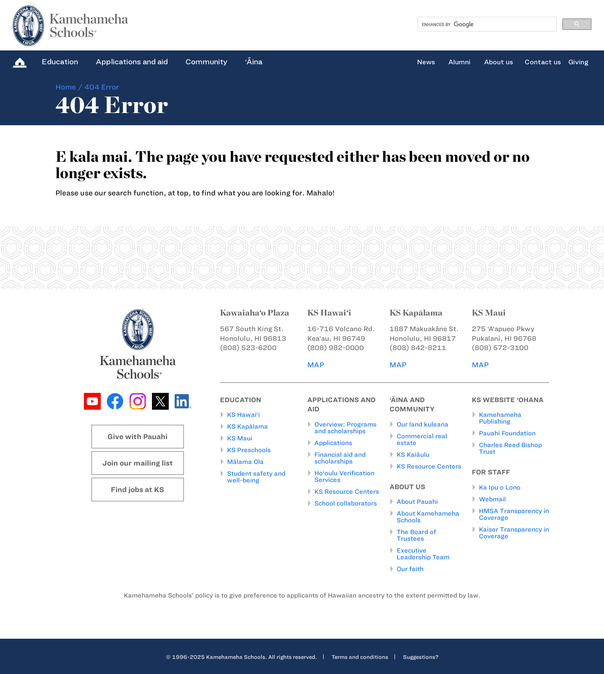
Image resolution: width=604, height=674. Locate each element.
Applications (333, 443)
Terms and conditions (360, 657)
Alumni (459, 62)
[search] (486, 24)
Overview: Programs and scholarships (345, 427)
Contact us (543, 62)
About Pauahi (417, 501)
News (426, 62)
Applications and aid (132, 62)
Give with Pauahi (137, 436)
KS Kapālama (247, 426)
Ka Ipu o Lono (499, 487)
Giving (578, 62)
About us (498, 62)
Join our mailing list (137, 463)
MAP (315, 365)
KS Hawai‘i (243, 414)
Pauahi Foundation (507, 433)
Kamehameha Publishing (500, 418)
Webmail (492, 499)
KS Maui (239, 438)
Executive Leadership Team (423, 554)
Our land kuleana (422, 424)
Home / (69, 87)
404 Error (101, 87)
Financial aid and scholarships (340, 458)
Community (206, 62)
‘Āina (253, 62)
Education (60, 62)
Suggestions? (421, 657)
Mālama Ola (245, 461)
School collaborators (345, 503)
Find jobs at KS (137, 489)
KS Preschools (249, 450)
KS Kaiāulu (413, 454)
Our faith (410, 569)
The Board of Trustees (416, 535)
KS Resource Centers (346, 491)
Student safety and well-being (256, 477)
